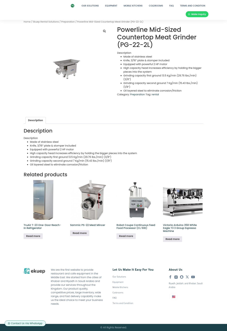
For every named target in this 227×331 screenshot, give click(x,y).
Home (27, 21)
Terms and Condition (192, 5)
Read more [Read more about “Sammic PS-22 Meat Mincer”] (80, 233)
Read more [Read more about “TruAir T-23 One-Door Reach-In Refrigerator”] (33, 236)
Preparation (68, 21)
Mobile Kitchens (133, 5)
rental (155, 94)
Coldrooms (156, 5)
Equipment (111, 5)
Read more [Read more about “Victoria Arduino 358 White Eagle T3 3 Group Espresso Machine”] (173, 239)
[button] (104, 31)
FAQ (171, 5)
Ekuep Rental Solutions (46, 21)
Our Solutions (90, 5)
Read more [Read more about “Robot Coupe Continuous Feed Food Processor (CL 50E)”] (126, 236)
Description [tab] (35, 120)
